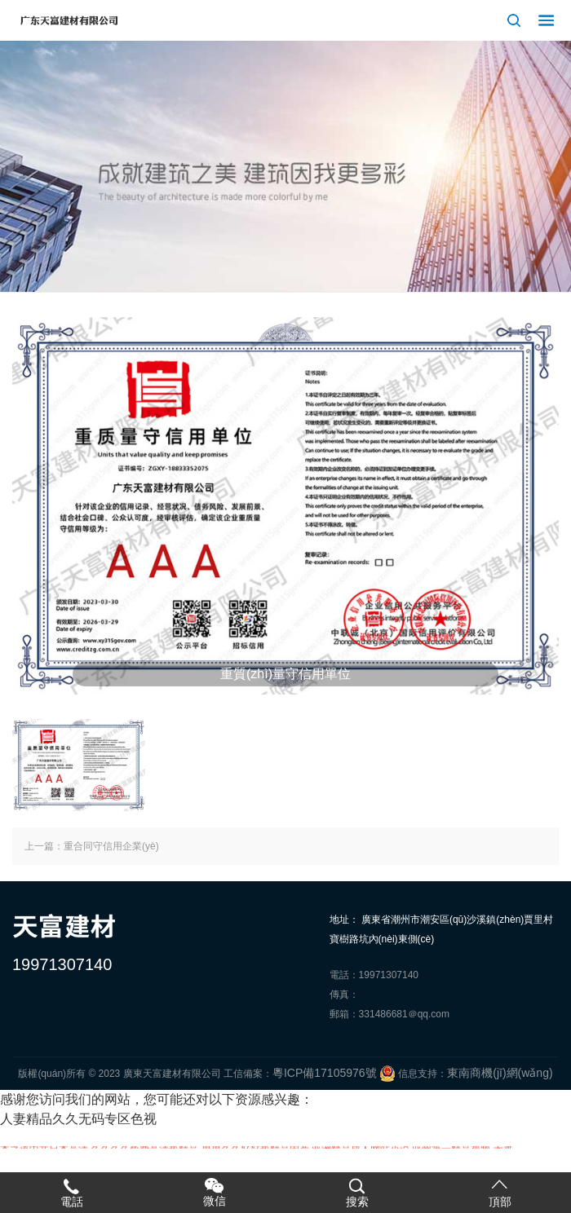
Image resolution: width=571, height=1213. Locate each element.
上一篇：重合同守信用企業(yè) (91, 846)
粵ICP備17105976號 (324, 1072)
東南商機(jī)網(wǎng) (499, 1072)
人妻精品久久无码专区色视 (78, 1119)
